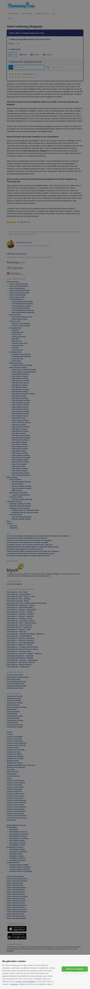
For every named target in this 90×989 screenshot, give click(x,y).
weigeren (14, 984)
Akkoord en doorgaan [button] (74, 969)
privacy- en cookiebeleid (26, 981)
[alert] (45, 494)
